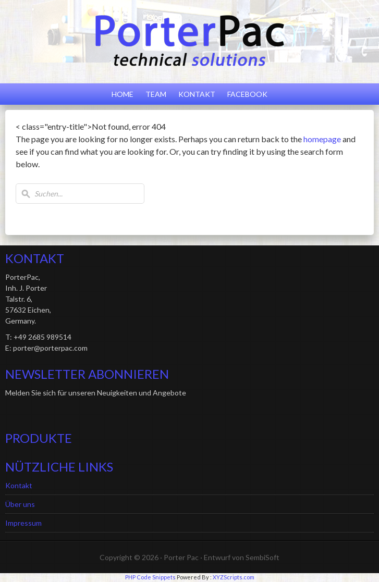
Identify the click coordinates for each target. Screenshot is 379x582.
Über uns (20, 504)
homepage (322, 139)
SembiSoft (262, 557)
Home (122, 94)
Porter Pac (181, 557)
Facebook (247, 94)
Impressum (23, 522)
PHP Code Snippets (150, 577)
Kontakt (196, 94)
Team (155, 94)
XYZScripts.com (233, 577)
